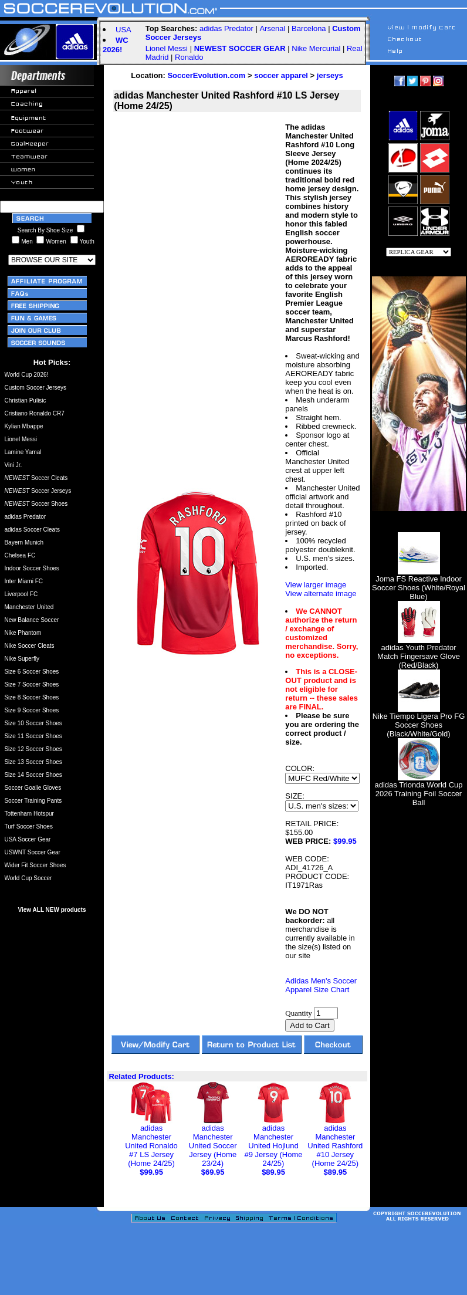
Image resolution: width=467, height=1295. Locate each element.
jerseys (330, 75)
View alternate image (320, 593)
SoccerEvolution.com (206, 75)
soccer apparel (281, 75)
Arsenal (272, 28)
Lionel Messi (166, 48)
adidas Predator (226, 28)
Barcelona (309, 28)
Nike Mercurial (316, 48)
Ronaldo (189, 57)
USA (123, 29)
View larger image (315, 584)
